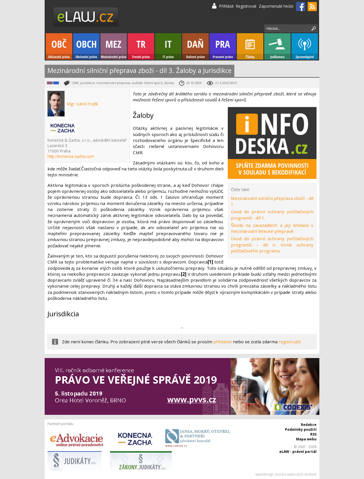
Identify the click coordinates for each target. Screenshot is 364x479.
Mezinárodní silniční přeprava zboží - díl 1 (272, 201)
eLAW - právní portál (298, 451)
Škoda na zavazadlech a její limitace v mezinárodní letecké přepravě (272, 228)
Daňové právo (195, 46)
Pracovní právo (223, 46)
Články (250, 46)
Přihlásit (226, 6)
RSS (313, 434)
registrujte (290, 341)
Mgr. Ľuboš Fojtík (82, 103)
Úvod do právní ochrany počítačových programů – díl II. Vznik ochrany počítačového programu (272, 245)
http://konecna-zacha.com (70, 156)
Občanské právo (59, 46)
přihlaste (222, 341)
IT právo (168, 46)
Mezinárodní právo (113, 46)
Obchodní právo (86, 46)
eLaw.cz (86, 17)
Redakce (309, 424)
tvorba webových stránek (296, 474)
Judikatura (277, 46)
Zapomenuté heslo (276, 6)
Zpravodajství (304, 46)
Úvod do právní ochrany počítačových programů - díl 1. (272, 214)
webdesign (264, 474)
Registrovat (246, 6)
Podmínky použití (301, 429)
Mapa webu (306, 439)
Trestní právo (141, 46)
